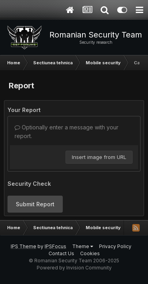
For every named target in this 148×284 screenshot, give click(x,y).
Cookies (90, 253)
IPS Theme (23, 246)
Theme (82, 246)
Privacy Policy (115, 246)
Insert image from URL (99, 157)
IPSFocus (55, 246)
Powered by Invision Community (74, 268)
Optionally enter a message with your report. (66, 131)
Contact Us (61, 253)
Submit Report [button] (35, 204)
